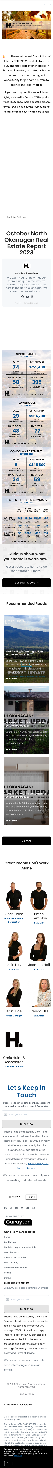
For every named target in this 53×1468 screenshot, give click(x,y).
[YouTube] (27, 1208)
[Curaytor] (18, 1224)
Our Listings (10, 1242)
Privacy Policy (26, 1394)
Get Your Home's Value (15, 1267)
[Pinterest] (22, 1208)
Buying (7, 1277)
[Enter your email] (29, 1115)
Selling (7, 1272)
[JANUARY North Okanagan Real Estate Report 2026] (26, 772)
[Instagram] (34, 1208)
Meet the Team (11, 1252)
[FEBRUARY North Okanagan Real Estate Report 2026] (26, 701)
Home (7, 1237)
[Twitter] (11, 1208)
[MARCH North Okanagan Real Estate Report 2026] (26, 630)
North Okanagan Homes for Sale (20, 1247)
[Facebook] (5, 1208)
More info (18, 1455)
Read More (12, 678)
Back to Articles (16, 217)
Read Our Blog (11, 1262)
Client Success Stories (15, 1257)
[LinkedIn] (16, 1208)
